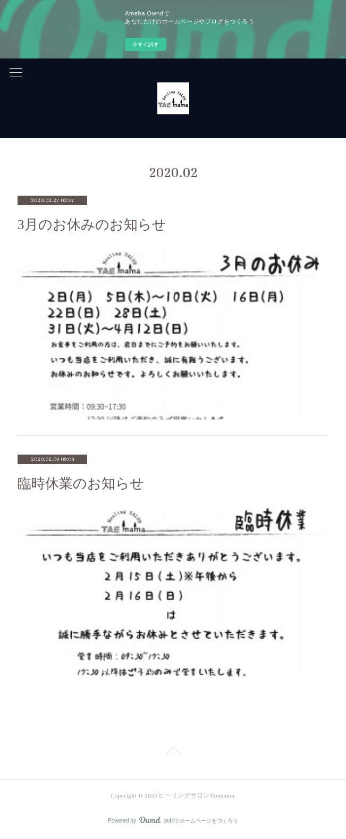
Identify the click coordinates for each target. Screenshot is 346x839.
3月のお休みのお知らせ (92, 224)
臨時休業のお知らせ (81, 483)
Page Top (173, 753)
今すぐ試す (145, 44)
